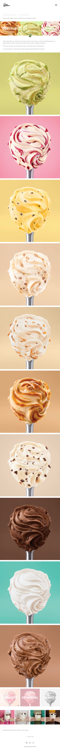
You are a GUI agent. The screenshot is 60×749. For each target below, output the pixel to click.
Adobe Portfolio (32, 746)
